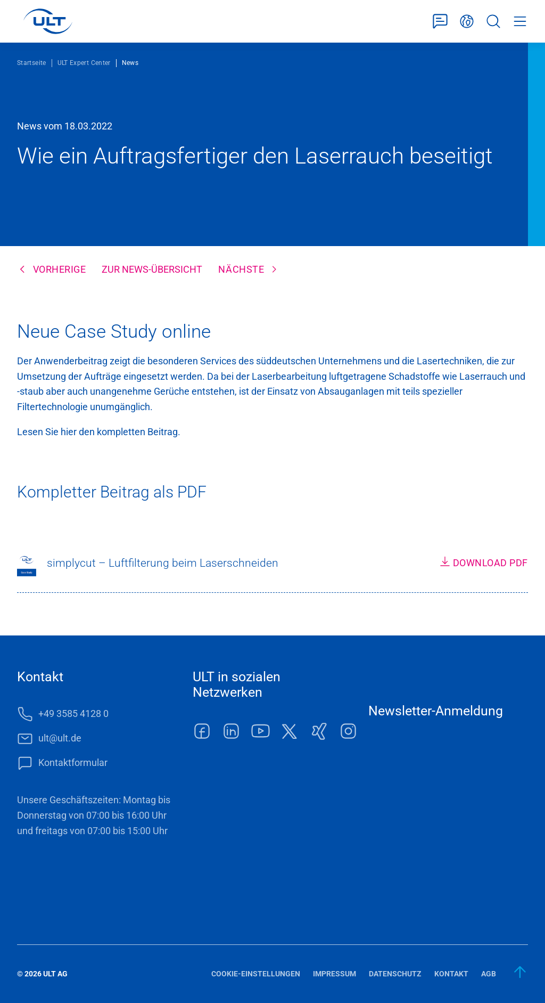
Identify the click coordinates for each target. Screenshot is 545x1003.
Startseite (31, 63)
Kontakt (451, 973)
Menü (520, 21)
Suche (493, 21)
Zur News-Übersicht (152, 269)
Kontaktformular (440, 21)
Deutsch (467, 21)
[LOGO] (47, 21)
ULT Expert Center (84, 63)
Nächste (241, 269)
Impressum (334, 973)
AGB (488, 973)
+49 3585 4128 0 (73, 713)
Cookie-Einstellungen (255, 973)
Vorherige (59, 269)
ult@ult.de (59, 738)
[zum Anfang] (520, 972)
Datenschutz (395, 973)
